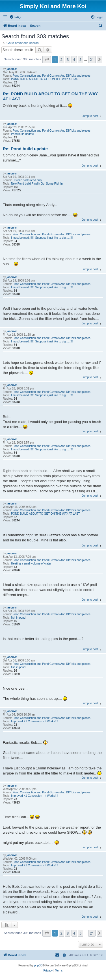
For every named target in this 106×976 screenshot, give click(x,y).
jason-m (12, 68)
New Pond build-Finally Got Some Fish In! (37, 183)
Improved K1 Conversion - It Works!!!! (34, 721)
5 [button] (80, 59)
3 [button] (68, 59)
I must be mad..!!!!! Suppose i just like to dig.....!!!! (42, 237)
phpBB (38, 965)
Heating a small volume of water (31, 563)
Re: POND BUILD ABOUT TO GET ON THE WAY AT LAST (50, 96)
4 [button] (74, 59)
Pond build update (22, 134)
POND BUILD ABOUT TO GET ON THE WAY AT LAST (45, 79)
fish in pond (18, 617)
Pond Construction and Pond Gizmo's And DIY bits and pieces (51, 75)
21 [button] (92, 59)
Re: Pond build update (25, 148)
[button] (46, 59)
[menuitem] (15, 17)
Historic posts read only (27, 180)
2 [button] (61, 59)
